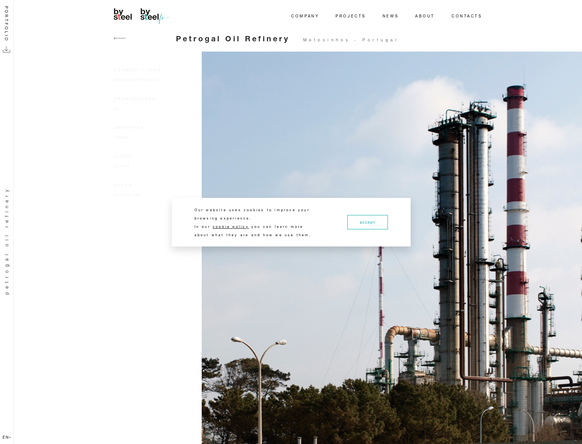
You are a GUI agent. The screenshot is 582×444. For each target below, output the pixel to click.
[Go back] (120, 42)
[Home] (142, 16)
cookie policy (231, 226)
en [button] (7, 437)
